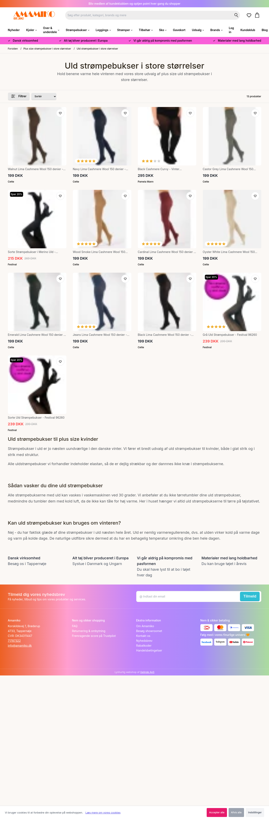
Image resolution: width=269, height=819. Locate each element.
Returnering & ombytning (88, 631)
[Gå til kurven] (258, 15)
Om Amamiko (145, 626)
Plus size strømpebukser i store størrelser (47, 48)
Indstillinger (255, 812)
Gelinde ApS (147, 672)
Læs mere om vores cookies (103, 812)
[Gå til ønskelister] (249, 15)
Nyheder (14, 30)
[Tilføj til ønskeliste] (60, 113)
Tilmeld (249, 596)
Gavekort (179, 30)
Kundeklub (247, 30)
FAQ (75, 626)
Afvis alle (236, 812)
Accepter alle (217, 812)
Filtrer (19, 96)
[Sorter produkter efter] (43, 96)
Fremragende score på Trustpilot (94, 635)
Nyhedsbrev (144, 640)
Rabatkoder (144, 645)
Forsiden (13, 48)
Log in (231, 30)
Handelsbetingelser (149, 650)
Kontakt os (143, 635)
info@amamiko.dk (20, 645)
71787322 (14, 640)
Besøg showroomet (149, 631)
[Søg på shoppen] (236, 15)
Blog (265, 30)
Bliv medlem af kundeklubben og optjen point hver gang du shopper (134, 3)
